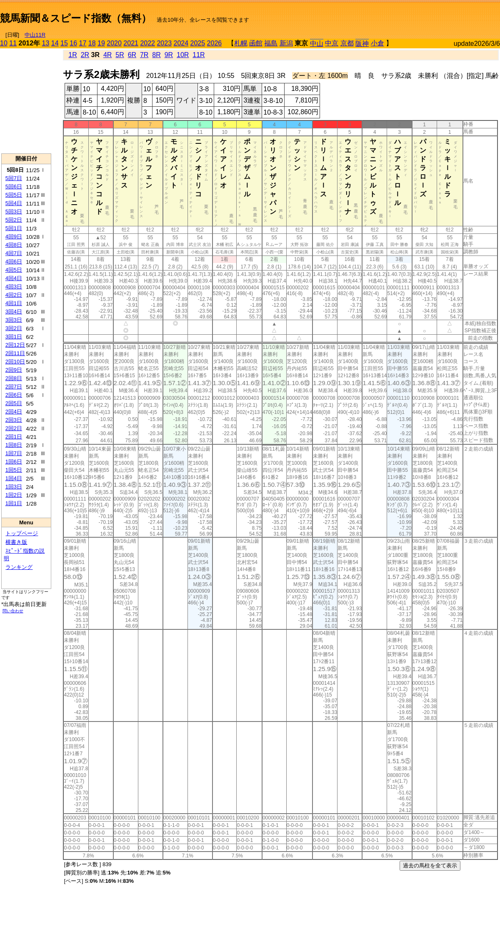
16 (73, 43)
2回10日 (15, 361)
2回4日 (13, 411)
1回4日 (13, 478)
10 (4, 43)
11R (198, 54)
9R (169, 54)
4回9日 (13, 236)
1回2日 (13, 495)
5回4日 (13, 203)
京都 (347, 43)
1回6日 (13, 461)
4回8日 (13, 245)
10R (183, 54)
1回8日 (13, 445)
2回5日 (13, 403)
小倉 (377, 43)
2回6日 (13, 395)
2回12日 (15, 345)
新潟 (286, 43)
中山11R (35, 35)
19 (101, 43)
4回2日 (13, 295)
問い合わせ (12, 611)
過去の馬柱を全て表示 (430, 865)
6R (132, 54)
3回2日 (13, 328)
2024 (180, 43)
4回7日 (13, 253)
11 (13, 43)
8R (156, 54)
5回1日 (13, 228)
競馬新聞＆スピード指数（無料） (75, 18)
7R (144, 54)
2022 (147, 43)
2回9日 (13, 370)
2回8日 (13, 378)
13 (46, 43)
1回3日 (13, 487)
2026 (214, 43)
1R (72, 54)
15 (64, 43)
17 (83, 43)
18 (92, 43)
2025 (197, 43)
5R (119, 54)
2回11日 (15, 353)
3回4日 (13, 311)
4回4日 (13, 278)
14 (55, 43)
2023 (164, 43)
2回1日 (13, 436)
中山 (316, 43)
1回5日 (13, 470)
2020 (114, 43)
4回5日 (13, 270)
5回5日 (13, 195)
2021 (130, 43)
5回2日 (13, 220)
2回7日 (13, 386)
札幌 (241, 43)
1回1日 (13, 503)
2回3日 (13, 420)
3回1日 (13, 336)
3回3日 (13, 320)
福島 (271, 43)
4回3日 (13, 286)
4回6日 (13, 261)
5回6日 (13, 186)
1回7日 (13, 453)
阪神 (362, 43)
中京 (331, 43)
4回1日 (13, 303)
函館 (255, 43)
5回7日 (13, 178)
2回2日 (13, 428)
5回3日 (13, 211)
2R (85, 54)
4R (107, 54)
